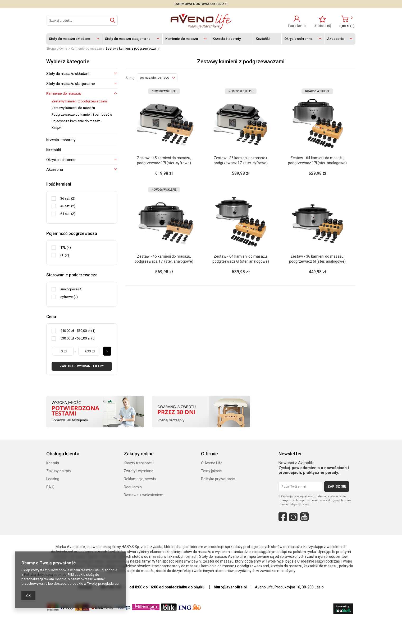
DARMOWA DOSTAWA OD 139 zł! (201, 4)
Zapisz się (336, 486)
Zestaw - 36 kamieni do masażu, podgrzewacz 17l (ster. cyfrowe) (241, 160)
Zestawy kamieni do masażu (73, 108)
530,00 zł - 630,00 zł (75, 338)
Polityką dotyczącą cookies (45, 575)
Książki (57, 128)
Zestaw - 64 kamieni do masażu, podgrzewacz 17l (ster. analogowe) (317, 160)
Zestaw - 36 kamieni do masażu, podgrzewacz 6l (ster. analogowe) (317, 258)
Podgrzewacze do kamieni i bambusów (82, 114)
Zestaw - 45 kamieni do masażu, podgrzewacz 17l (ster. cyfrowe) (164, 160)
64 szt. (65, 214)
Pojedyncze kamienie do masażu (77, 121)
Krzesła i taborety (227, 39)
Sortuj (130, 78)
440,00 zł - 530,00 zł (75, 331)
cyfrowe (66, 297)
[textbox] (82, 20)
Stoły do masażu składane (69, 39)
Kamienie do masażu (181, 39)
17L (63, 247)
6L (62, 255)
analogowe (68, 289)
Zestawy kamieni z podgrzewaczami (80, 101)
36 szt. (65, 198)
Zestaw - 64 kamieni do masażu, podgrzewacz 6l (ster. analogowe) (240, 258)
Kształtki (262, 39)
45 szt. (65, 206)
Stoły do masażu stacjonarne (127, 39)
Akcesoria (335, 39)
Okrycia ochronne (298, 39)
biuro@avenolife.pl (230, 587)
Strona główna (56, 48)
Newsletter (290, 453)
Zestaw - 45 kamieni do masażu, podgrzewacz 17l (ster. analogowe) (164, 258)
